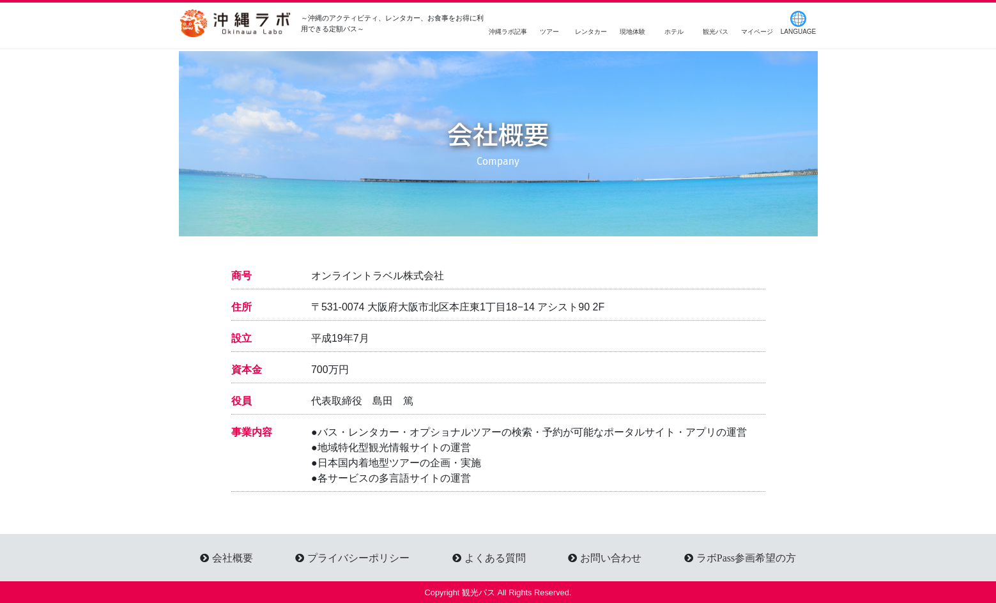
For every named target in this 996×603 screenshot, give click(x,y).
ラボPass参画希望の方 (746, 558)
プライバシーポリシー (358, 558)
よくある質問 (495, 558)
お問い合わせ (610, 558)
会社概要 (232, 558)
